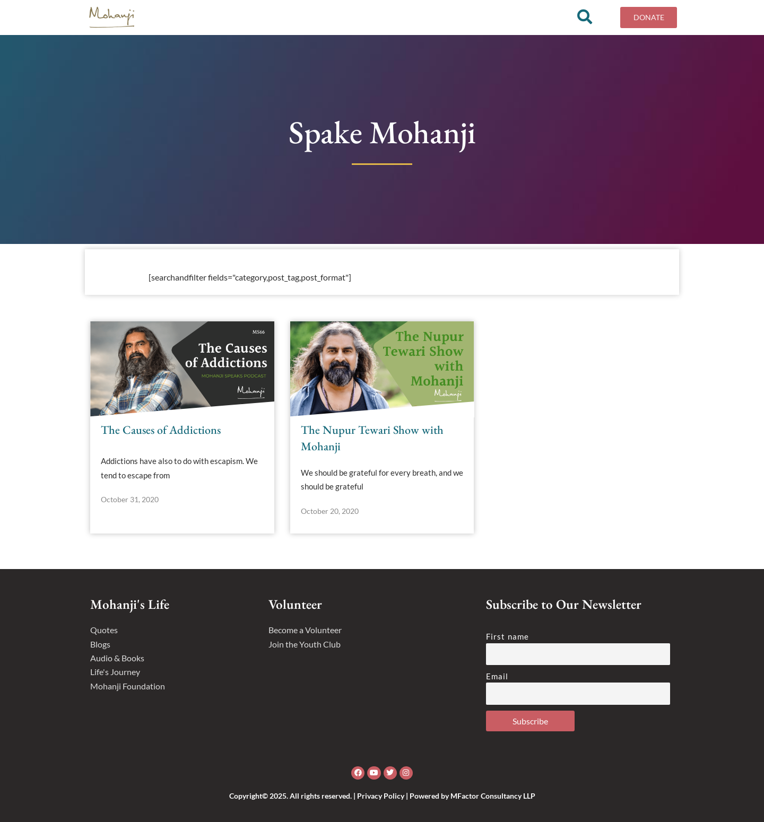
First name (507, 636)
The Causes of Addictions (161, 433)
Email (497, 676)
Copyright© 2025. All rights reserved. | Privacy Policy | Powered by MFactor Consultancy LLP (382, 795)
